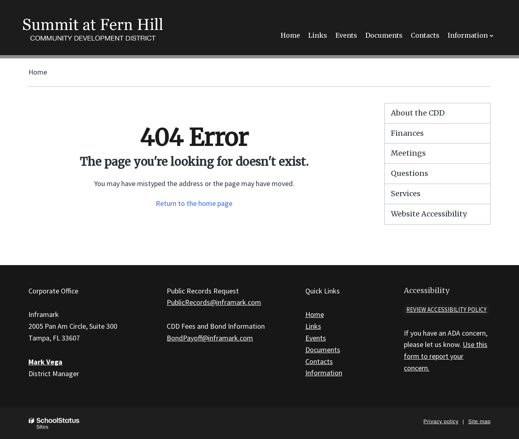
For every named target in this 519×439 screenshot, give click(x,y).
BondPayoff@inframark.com (210, 338)
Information (323, 372)
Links (313, 326)
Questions (409, 173)
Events (315, 338)
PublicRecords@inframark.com (214, 302)
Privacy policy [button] (440, 421)
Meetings (408, 153)
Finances (407, 133)
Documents (322, 349)
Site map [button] (479, 421)
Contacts (319, 361)
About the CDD (418, 113)
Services (405, 193)
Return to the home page (194, 203)
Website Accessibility (429, 213)
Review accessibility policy (446, 309)
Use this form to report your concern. (445, 356)
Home (37, 72)
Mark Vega (45, 361)
